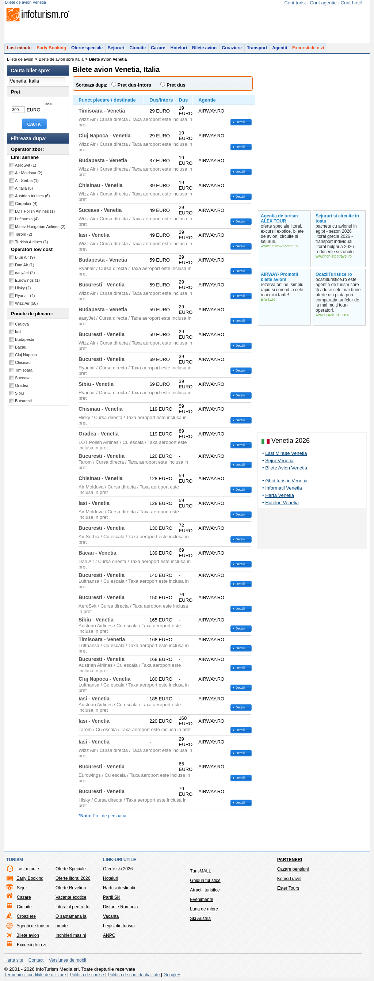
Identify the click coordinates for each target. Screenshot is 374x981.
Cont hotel (351, 2)
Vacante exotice (71, 901)
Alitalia (24, 192)
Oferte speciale (87, 51)
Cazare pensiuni (293, 872)
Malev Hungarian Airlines (40, 230)
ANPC (109, 939)
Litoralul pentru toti (74, 910)
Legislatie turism (119, 929)
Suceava (23, 381)
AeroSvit (25, 169)
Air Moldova (28, 176)
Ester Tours (288, 891)
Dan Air (24, 268)
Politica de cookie (87, 978)
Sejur (22, 891)
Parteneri (289, 863)
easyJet (25, 276)
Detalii (240, 126)
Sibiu (19, 397)
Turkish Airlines (31, 245)
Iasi (18, 335)
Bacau (20, 351)
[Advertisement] (311, 533)
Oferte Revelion (71, 891)
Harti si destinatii (119, 891)
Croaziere (232, 51)
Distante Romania (120, 910)
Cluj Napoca (26, 358)
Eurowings (27, 284)
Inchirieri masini (71, 939)
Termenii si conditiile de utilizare (35, 978)
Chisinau (23, 366)
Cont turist (295, 2)
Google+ (172, 978)
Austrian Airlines (32, 199)
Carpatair (26, 207)
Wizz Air (26, 307)
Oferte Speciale (71, 872)
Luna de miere (204, 912)
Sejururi (116, 51)
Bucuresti (23, 404)
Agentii (279, 51)
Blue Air (25, 261)
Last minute (19, 51)
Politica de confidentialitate (134, 978)
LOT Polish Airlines (35, 215)
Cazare (158, 51)
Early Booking (51, 51)
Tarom (23, 238)
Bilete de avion (20, 63)
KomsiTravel (289, 882)
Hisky (23, 291)
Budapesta (24, 343)
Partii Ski (111, 901)
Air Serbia (27, 184)
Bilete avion (204, 51)
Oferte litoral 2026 (73, 882)
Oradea (21, 389)
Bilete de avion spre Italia (61, 63)
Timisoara (24, 374)
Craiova (22, 328)
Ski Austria (200, 922)
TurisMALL (200, 874)
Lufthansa (27, 222)
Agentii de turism (32, 929)
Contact (35, 963)
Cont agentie (323, 2)
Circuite (137, 51)
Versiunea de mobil (67, 963)
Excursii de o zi (308, 51)
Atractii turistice (205, 893)
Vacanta (111, 920)
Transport (257, 51)
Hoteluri (178, 51)
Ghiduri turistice (205, 884)
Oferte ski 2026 (118, 872)
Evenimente (201, 903)
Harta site (13, 963)
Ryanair (25, 299)
